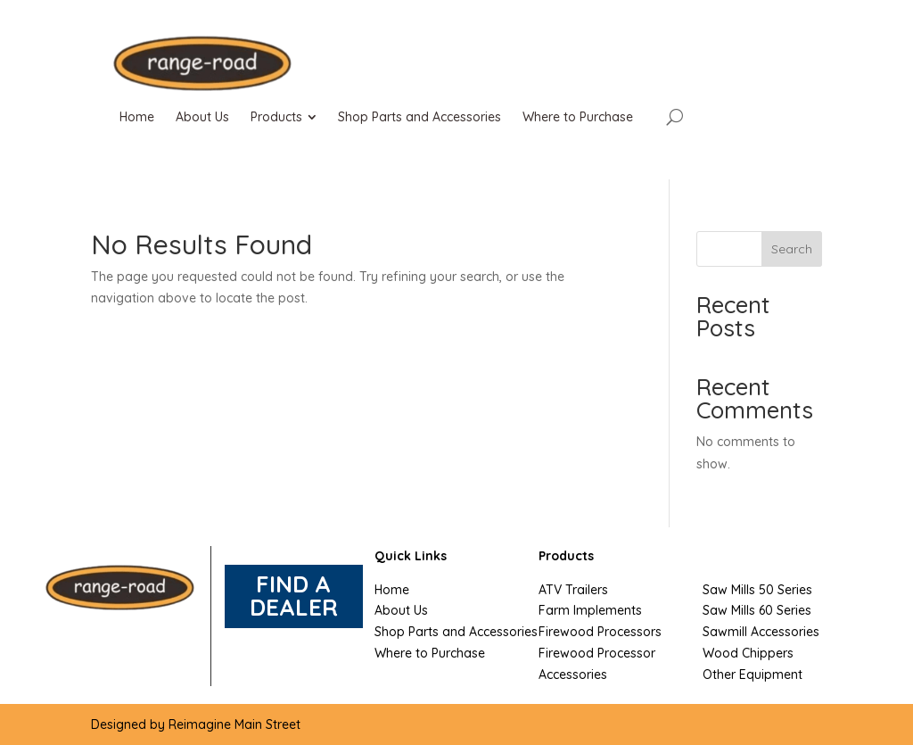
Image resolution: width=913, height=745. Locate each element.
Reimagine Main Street (234, 724)
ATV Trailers (573, 590)
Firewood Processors (600, 632)
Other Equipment (752, 674)
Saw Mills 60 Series (757, 610)
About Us (401, 610)
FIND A (293, 584)
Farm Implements (590, 610)
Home (391, 590)
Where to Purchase (429, 653)
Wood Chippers (748, 653)
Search (791, 249)
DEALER (294, 607)
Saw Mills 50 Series (757, 590)
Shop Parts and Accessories (456, 632)
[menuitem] (137, 117)
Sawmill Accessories (761, 632)
